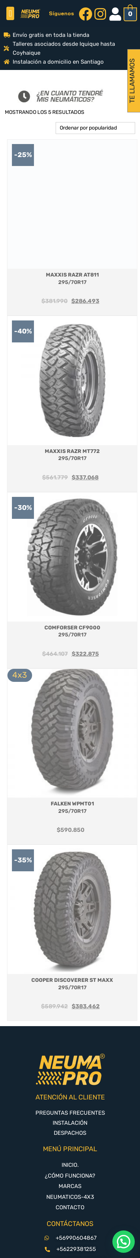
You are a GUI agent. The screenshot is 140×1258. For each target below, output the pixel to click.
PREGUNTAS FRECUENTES (70, 1112)
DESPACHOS (70, 1133)
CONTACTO (70, 1207)
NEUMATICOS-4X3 (70, 1197)
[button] (10, 13)
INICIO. (70, 1165)
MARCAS (70, 1186)
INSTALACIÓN (70, 1123)
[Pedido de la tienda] (95, 128)
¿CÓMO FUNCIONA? (70, 1175)
